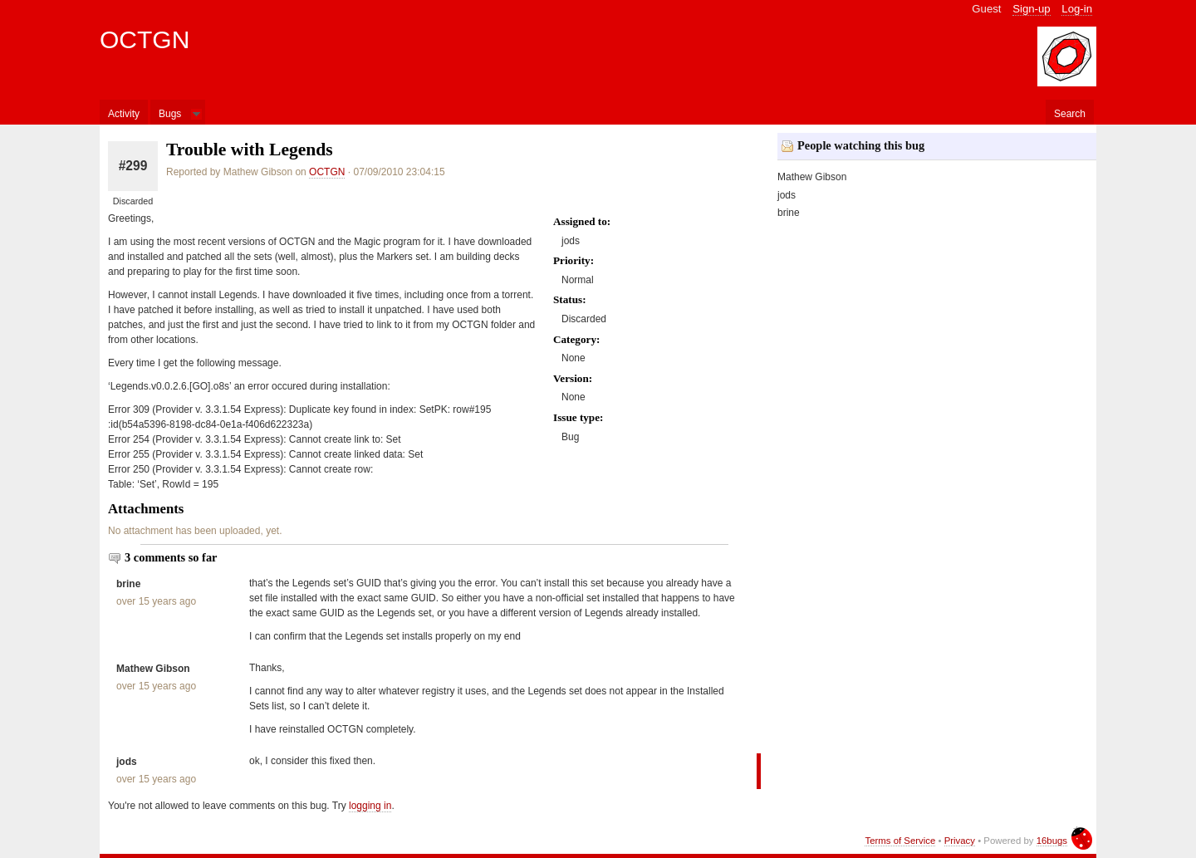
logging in (370, 805)
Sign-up (1031, 8)
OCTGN (144, 39)
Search (1070, 114)
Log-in (1076, 8)
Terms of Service (900, 841)
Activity (124, 114)
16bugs (1052, 841)
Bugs (170, 114)
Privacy (959, 841)
